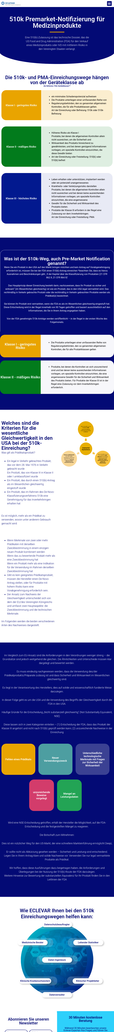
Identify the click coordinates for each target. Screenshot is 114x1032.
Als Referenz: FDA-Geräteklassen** (57, 86)
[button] (109, 3)
